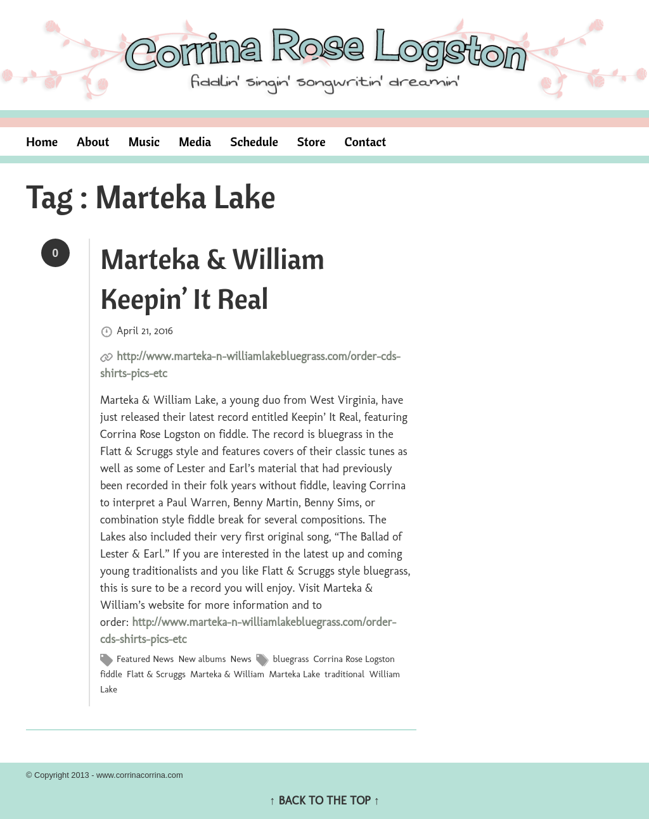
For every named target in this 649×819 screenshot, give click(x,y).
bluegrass (291, 659)
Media (195, 141)
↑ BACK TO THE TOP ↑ (324, 801)
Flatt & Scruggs (156, 674)
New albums (202, 659)
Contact (366, 141)
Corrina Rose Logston (354, 659)
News (241, 659)
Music (144, 141)
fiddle (111, 674)
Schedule (254, 141)
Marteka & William (227, 674)
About (93, 141)
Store (311, 141)
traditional (344, 674)
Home (42, 141)
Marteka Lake (294, 674)
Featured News (145, 659)
